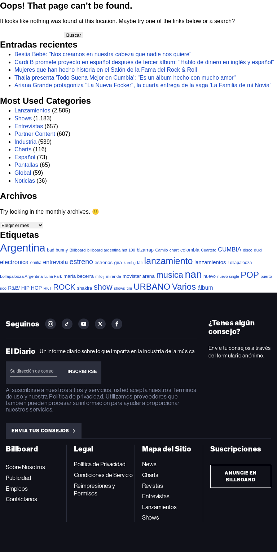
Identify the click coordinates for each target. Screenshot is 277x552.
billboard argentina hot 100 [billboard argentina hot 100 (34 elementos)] (111, 250)
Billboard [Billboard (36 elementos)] (78, 250)
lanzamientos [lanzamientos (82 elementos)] (210, 262)
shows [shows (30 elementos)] (119, 288)
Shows (23, 118)
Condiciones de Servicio (103, 475)
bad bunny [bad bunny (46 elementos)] (57, 250)
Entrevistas (28, 126)
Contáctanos (21, 499)
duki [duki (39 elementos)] (258, 250)
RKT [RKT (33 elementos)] (48, 288)
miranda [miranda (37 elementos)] (113, 276)
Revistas (152, 485)
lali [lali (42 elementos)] (139, 262)
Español (24, 157)
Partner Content (34, 134)
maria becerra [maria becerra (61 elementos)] (78, 276)
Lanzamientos (32, 110)
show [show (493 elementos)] (103, 286)
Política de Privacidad (100, 464)
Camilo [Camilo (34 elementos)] (161, 250)
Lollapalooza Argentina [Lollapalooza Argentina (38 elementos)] (21, 276)
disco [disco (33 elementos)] (247, 250)
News (149, 464)
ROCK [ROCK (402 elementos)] (64, 287)
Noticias (24, 181)
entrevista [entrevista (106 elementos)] (55, 262)
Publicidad (18, 478)
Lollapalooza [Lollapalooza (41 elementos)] (240, 262)
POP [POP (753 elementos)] (250, 275)
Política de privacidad (76, 396)
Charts (22, 149)
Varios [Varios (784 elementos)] (184, 286)
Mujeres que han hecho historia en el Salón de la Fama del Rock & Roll (105, 70)
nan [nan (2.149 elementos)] (193, 274)
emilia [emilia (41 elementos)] (35, 262)
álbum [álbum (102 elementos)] (205, 288)
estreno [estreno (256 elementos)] (81, 262)
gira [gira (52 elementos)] (118, 262)
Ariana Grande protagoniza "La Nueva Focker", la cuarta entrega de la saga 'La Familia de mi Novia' (142, 85)
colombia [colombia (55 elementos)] (189, 250)
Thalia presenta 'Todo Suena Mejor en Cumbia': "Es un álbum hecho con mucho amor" (125, 78)
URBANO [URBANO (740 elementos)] (151, 286)
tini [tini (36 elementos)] (129, 288)
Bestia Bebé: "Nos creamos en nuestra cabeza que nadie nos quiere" (103, 54)
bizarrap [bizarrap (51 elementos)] (145, 250)
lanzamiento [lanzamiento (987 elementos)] (168, 261)
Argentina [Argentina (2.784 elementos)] (22, 248)
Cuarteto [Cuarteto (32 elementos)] (208, 250)
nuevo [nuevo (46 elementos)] (209, 276)
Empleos (17, 488)
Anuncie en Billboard (241, 476)
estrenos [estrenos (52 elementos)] (103, 262)
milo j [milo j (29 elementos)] (99, 276)
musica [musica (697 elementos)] (169, 275)
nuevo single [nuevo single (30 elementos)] (228, 276)
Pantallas (26, 165)
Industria (25, 142)
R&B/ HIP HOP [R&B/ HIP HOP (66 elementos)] (25, 288)
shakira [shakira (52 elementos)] (84, 288)
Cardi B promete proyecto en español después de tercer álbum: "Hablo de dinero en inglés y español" (144, 62)
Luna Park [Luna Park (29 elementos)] (53, 276)
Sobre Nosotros (25, 467)
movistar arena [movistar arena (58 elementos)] (139, 276)
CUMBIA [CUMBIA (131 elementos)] (229, 249)
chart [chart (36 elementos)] (174, 250)
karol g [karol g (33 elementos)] (129, 263)
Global (22, 173)
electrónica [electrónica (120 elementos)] (14, 262)
